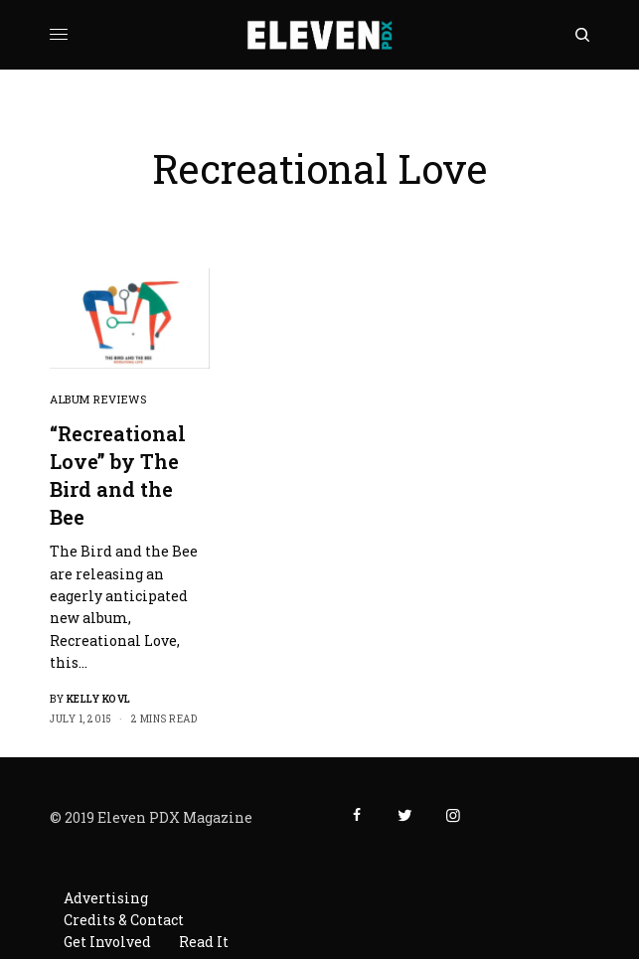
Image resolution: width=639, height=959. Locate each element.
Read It (204, 941)
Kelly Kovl (99, 699)
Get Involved (107, 941)
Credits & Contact (124, 919)
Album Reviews (98, 399)
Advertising (106, 897)
